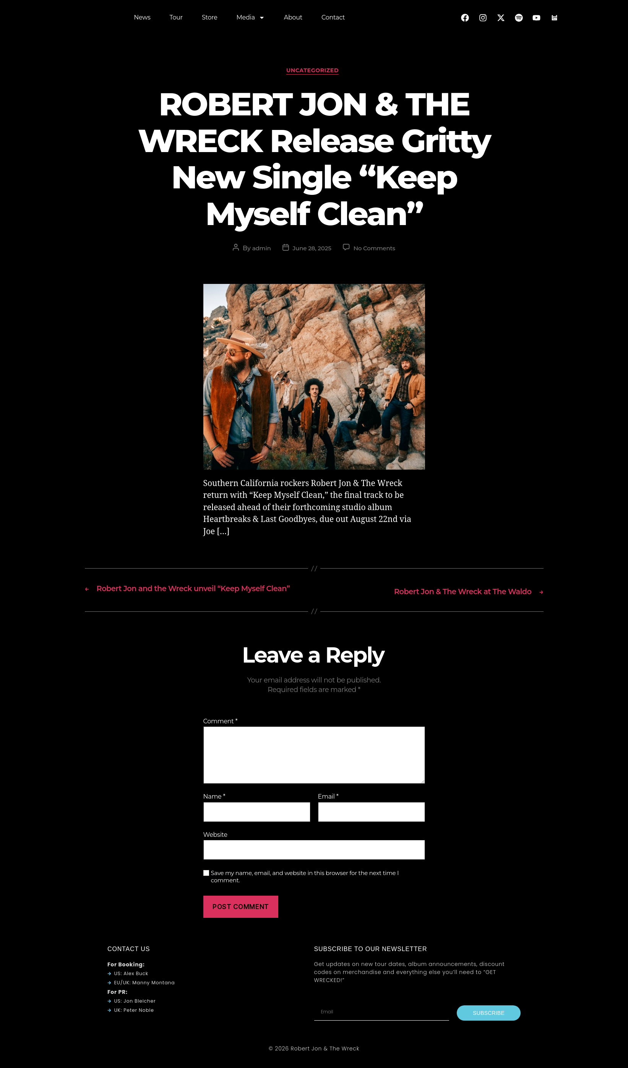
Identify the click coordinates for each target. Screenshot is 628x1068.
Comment (220, 733)
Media (251, 19)
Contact (333, 19)
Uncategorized (314, 72)
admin (259, 250)
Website (215, 846)
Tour (176, 19)
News (142, 19)
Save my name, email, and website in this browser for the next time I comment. (305, 889)
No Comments (376, 250)
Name (214, 808)
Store (209, 19)
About (293, 19)
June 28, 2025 (311, 250)
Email (328, 808)
